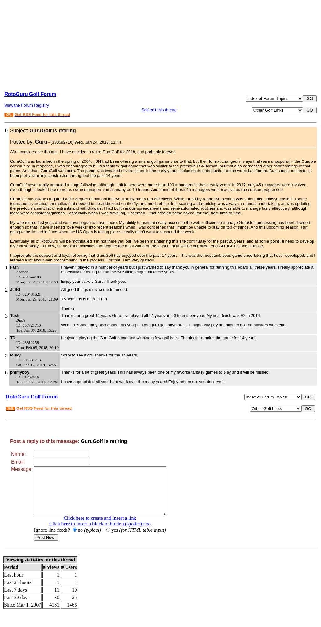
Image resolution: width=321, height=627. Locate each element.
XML (9, 115)
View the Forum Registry (26, 105)
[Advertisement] (160, 42)
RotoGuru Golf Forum (30, 94)
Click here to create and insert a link (107, 527)
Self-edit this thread (158, 110)
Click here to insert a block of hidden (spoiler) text (108, 533)
